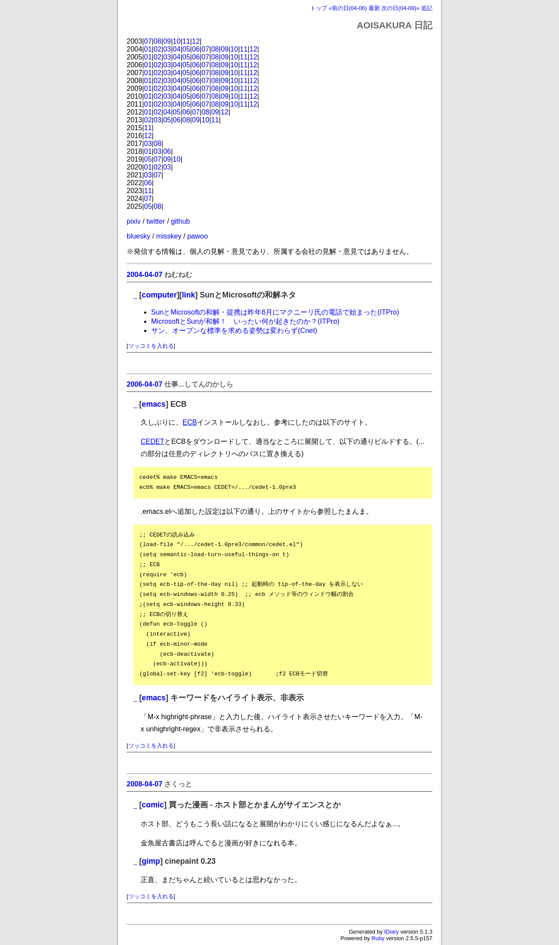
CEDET (152, 441)
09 (167, 41)
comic (153, 804)
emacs (154, 404)
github (180, 221)
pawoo (197, 236)
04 (177, 49)
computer (159, 295)
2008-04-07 (144, 784)
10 (177, 41)
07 (148, 41)
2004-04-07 (144, 274)
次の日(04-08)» (400, 8)
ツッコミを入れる (151, 346)
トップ (318, 8)
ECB (190, 422)
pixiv (134, 221)
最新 (374, 8)
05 (186, 49)
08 (158, 41)
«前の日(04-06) (348, 8)
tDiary (391, 931)
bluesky (138, 236)
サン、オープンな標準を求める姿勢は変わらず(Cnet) (234, 330)
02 (158, 49)
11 (186, 41)
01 (148, 49)
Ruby (378, 938)
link (188, 295)
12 (196, 41)
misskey (169, 236)
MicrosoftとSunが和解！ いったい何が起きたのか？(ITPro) (245, 321)
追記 (426, 8)
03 (167, 49)
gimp (151, 861)
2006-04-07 (144, 384)
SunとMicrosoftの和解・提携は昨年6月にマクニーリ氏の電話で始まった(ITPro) (275, 312)
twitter (155, 221)
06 (196, 49)
